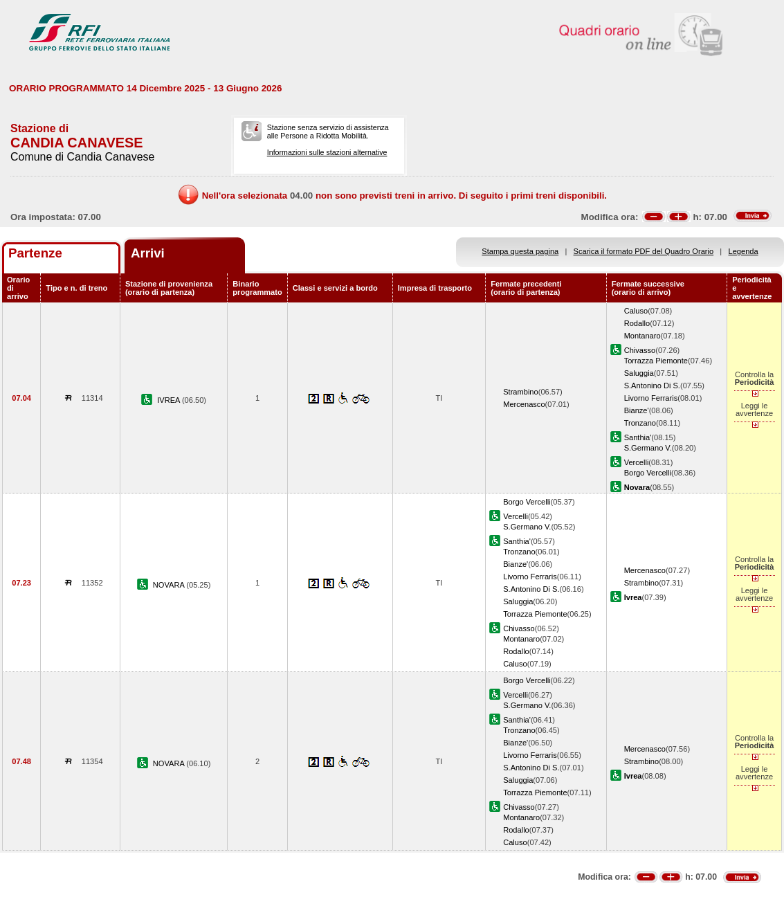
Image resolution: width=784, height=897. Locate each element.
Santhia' (638, 437)
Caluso (636, 311)
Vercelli (636, 462)
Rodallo (637, 323)
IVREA (169, 400)
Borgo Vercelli (647, 473)
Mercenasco (524, 404)
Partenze (35, 253)
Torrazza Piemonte (656, 360)
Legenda (743, 251)
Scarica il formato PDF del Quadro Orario (644, 251)
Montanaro (642, 336)
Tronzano (640, 423)
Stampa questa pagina (520, 251)
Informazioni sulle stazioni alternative (327, 152)
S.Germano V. (648, 448)
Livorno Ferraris (651, 398)
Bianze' (636, 410)
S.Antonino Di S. (652, 385)
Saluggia (639, 373)
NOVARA (169, 585)
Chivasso (640, 350)
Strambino (520, 392)
